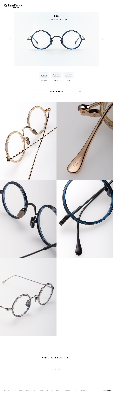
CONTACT (76, 390)
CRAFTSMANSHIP (67, 390)
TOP (4, 390)
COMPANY (41, 390)
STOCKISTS (58, 390)
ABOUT (9, 390)
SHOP (35, 390)
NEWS (52, 390)
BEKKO (20, 390)
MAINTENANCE (28, 390)
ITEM (15, 390)
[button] (103, 38)
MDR (47, 390)
